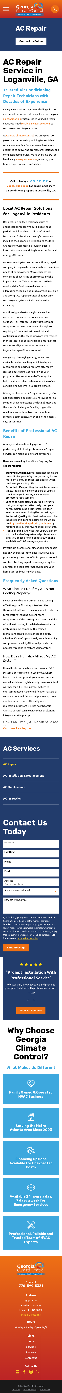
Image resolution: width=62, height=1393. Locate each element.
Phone (7, 861)
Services (31, 1346)
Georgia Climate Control (20, 135)
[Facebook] (24, 1372)
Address (8, 880)
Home (31, 1341)
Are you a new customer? (17, 890)
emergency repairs (26, 159)
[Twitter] (38, 1372)
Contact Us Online (31, 41)
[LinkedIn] (44, 1372)
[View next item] (33, 1000)
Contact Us (31, 1357)
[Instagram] (31, 1372)
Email (7, 871)
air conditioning (12, 118)
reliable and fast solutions (35, 123)
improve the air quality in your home (30, 523)
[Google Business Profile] (17, 1372)
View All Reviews (31, 1010)
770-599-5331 (31, 1286)
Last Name (9, 852)
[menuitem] (31, 764)
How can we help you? (15, 900)
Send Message (16, 947)
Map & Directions (31, 1314)
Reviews (31, 1352)
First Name (9, 842)
